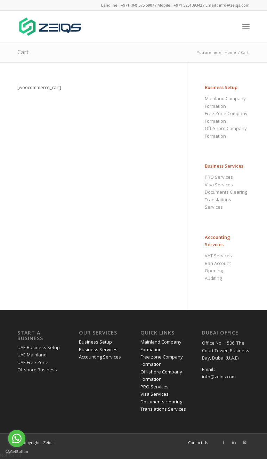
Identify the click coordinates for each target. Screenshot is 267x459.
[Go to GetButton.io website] (17, 452)
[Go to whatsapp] (16, 438)
